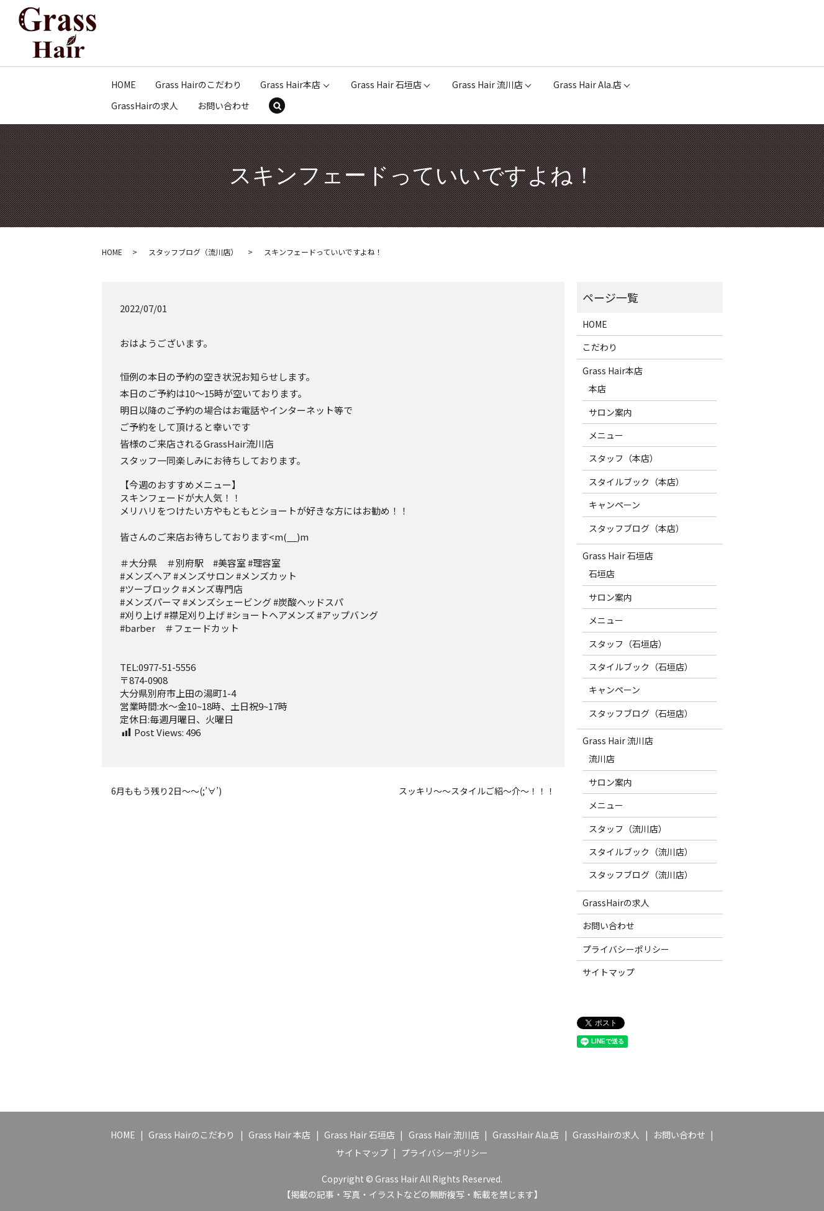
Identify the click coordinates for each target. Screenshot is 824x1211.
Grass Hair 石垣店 (386, 84)
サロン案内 (610, 412)
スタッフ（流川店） (628, 828)
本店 (597, 388)
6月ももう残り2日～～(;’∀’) (166, 791)
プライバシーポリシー (625, 949)
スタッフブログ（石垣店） (641, 713)
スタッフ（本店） (623, 458)
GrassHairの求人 (144, 105)
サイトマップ (608, 972)
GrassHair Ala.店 (525, 1134)
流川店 (602, 758)
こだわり (599, 347)
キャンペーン (614, 504)
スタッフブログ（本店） (636, 528)
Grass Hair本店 (290, 84)
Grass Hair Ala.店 (587, 84)
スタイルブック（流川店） (641, 851)
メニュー (606, 435)
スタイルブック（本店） (636, 481)
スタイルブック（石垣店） (641, 666)
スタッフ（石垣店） (628, 643)
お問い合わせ (223, 105)
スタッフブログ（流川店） (193, 251)
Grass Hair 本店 (279, 1134)
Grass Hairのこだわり (198, 84)
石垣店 (602, 573)
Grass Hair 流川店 (487, 84)
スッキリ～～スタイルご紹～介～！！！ (477, 791)
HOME (123, 84)
